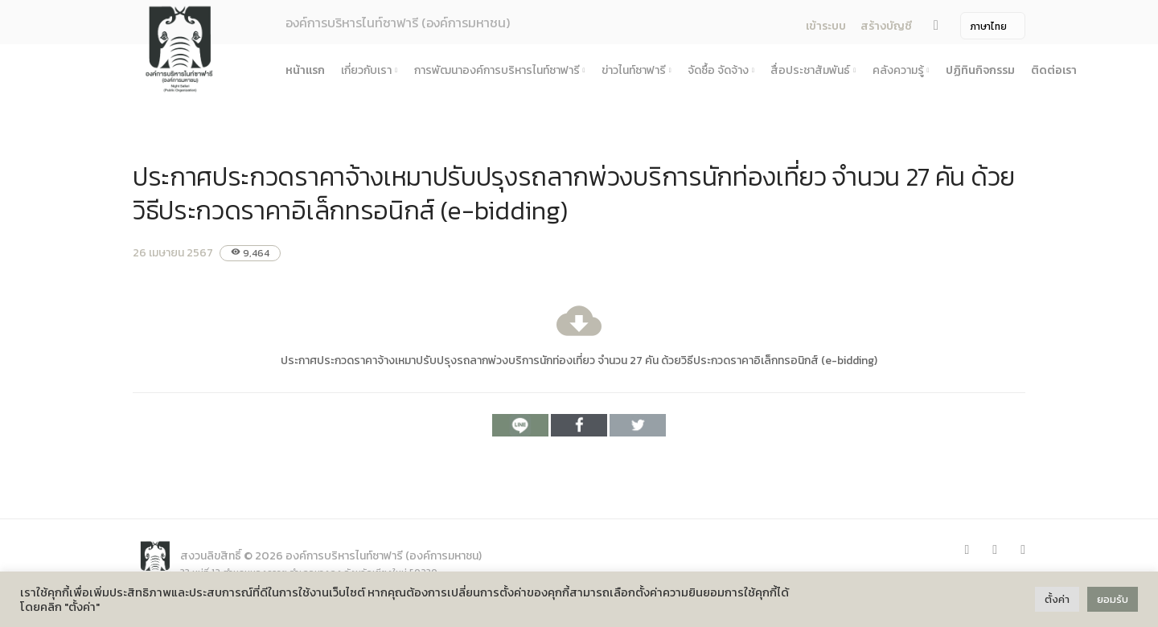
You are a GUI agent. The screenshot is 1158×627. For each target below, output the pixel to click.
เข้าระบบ (826, 26)
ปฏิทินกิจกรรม (980, 70)
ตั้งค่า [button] (1057, 599)
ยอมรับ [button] (1112, 599)
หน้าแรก (305, 70)
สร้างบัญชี (886, 26)
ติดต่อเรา (1054, 70)
